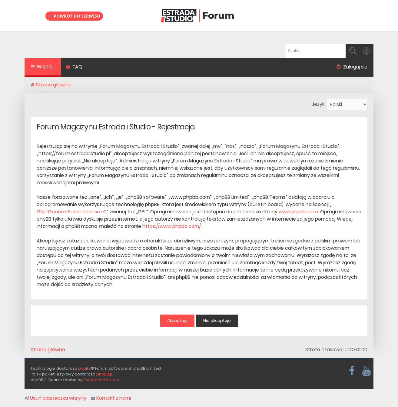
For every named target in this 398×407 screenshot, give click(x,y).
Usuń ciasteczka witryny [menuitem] (55, 398)
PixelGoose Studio (101, 379)
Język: (318, 104)
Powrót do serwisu (74, 16)
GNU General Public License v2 (72, 211)
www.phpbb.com (298, 211)
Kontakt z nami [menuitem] (111, 398)
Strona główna (48, 349)
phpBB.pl (105, 374)
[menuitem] (74, 67)
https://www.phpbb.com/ (171, 226)
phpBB (84, 368)
